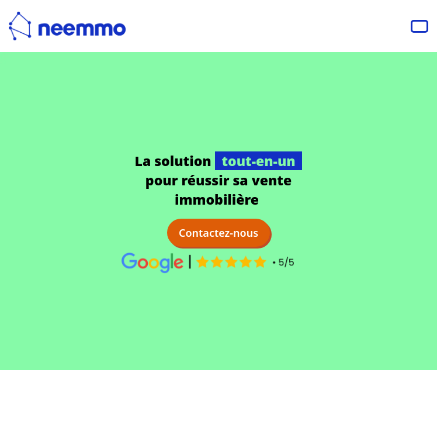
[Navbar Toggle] (419, 26)
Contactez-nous (218, 233)
